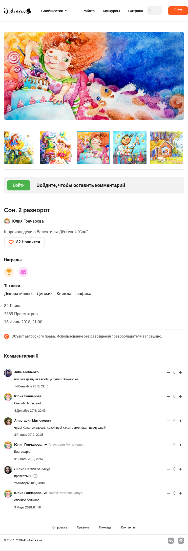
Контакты (128, 527)
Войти (19, 185)
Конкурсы (111, 11)
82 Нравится (28, 242)
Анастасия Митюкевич (32, 420)
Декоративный (18, 293)
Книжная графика (74, 293)
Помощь (105, 527)
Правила (83, 527)
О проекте (59, 527)
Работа (88, 11)
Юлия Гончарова (28, 221)
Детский (45, 293)
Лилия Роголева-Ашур (32, 469)
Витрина (135, 11)
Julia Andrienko (26, 372)
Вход (178, 9)
